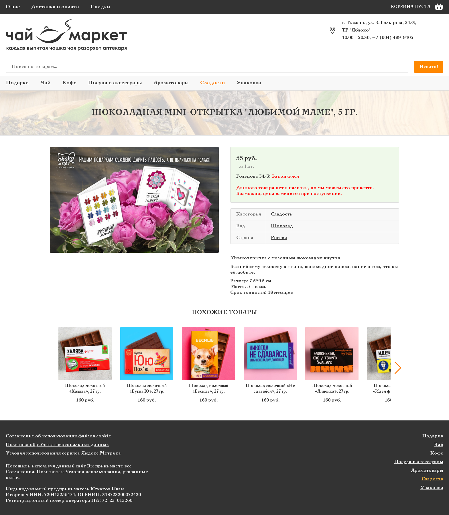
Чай (45, 83)
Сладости (212, 83)
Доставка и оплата (55, 7)
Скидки (100, 7)
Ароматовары (171, 83)
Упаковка (249, 83)
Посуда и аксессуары (115, 83)
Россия (279, 238)
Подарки (17, 83)
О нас (13, 7)
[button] (398, 368)
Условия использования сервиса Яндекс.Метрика (63, 453)
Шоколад (282, 226)
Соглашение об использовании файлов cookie (58, 436)
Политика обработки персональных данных (57, 444)
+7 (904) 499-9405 (392, 38)
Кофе (69, 83)
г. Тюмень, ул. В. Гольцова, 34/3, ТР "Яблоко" (379, 26)
